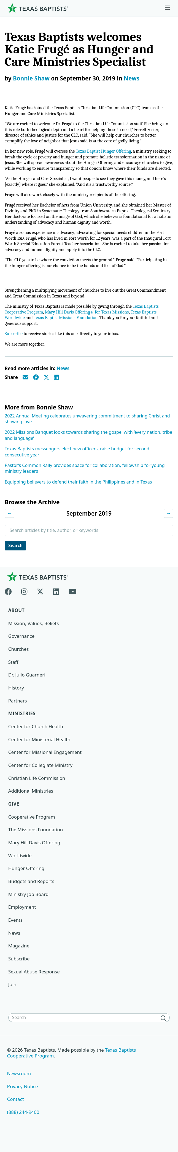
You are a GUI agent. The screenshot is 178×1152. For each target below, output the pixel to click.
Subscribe (14, 345)
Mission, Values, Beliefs (33, 636)
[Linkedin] (56, 602)
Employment (22, 920)
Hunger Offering (26, 881)
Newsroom (19, 1086)
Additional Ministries (30, 804)
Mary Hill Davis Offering (34, 855)
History (16, 700)
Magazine (18, 959)
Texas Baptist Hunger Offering (107, 152)
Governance (21, 649)
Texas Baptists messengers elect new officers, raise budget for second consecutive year (77, 464)
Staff (13, 674)
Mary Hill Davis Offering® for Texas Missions (89, 323)
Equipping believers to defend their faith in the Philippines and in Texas (78, 494)
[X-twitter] (40, 602)
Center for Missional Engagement (45, 765)
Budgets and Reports (31, 894)
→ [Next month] (168, 525)
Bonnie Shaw (31, 78)
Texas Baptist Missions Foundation (68, 329)
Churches (18, 662)
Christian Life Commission (37, 791)
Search (16, 558)
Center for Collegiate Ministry (40, 778)
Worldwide (20, 868)
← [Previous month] (9, 525)
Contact (15, 1112)
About (16, 623)
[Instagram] (24, 602)
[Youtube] (72, 602)
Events (15, 933)
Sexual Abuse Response (34, 984)
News (131, 78)
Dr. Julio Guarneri (26, 687)
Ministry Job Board (28, 907)
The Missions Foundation (35, 842)
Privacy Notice (22, 1099)
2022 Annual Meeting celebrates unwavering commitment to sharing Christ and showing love (87, 431)
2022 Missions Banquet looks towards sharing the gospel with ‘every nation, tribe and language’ (88, 447)
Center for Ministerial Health (39, 752)
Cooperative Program (31, 829)
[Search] (164, 1031)
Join (12, 997)
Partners (17, 713)
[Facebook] (11, 602)
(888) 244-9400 (23, 1125)
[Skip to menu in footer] (167, 8)
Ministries (22, 726)
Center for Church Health (35, 739)
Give (13, 817)
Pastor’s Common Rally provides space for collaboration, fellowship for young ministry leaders (85, 480)
